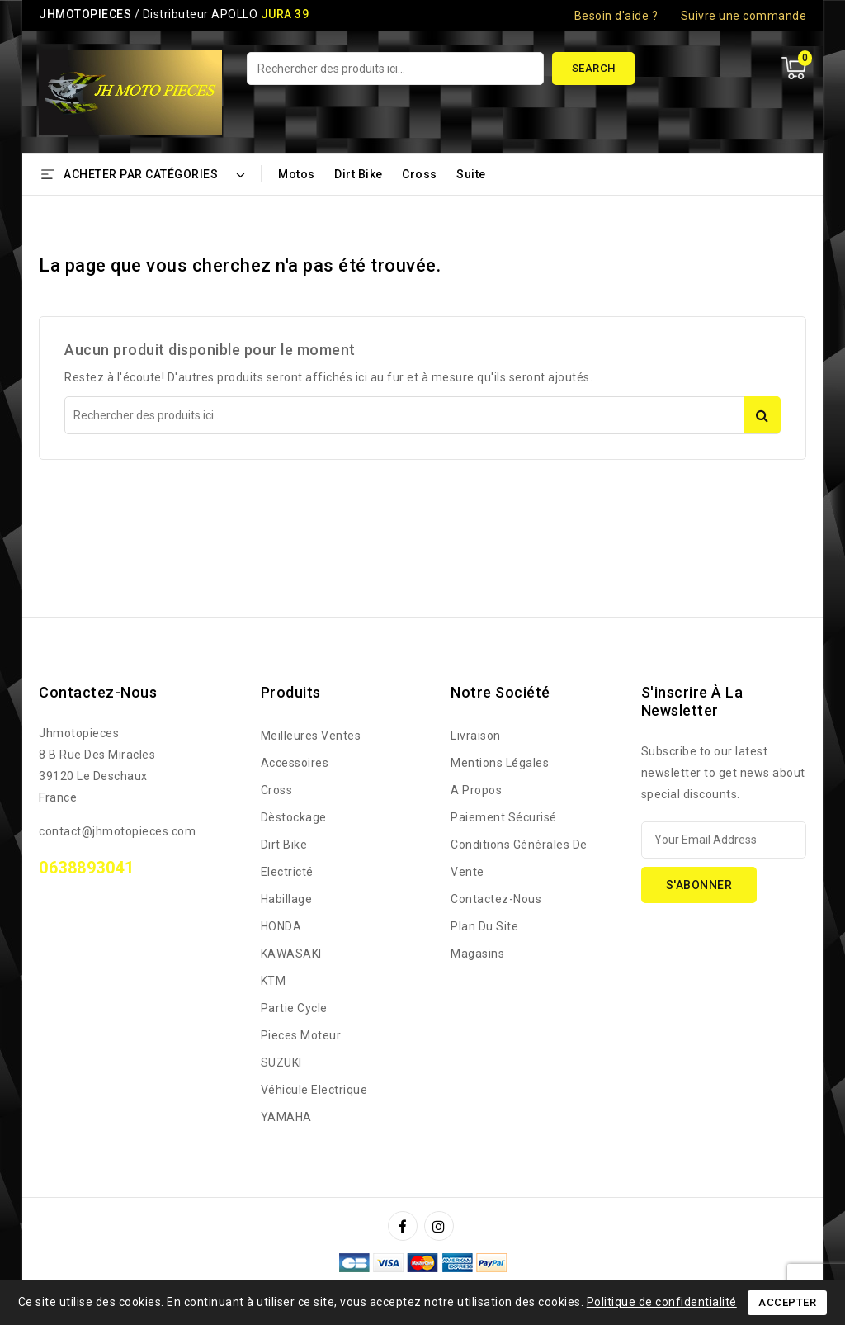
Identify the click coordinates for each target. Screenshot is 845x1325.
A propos (476, 790)
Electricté (287, 871)
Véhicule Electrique (314, 1089)
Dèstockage (294, 817)
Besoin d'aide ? (616, 15)
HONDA (281, 926)
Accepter (787, 1302)
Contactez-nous (98, 692)
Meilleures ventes (311, 735)
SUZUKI (281, 1062)
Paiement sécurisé (504, 817)
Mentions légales (500, 762)
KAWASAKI (291, 953)
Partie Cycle (294, 1008)
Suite (471, 174)
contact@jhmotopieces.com (117, 831)
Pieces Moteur (301, 1035)
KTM (273, 980)
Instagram (441, 1226)
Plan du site (484, 926)
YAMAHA (286, 1117)
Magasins (477, 953)
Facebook (404, 1226)
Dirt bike (358, 174)
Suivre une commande (744, 15)
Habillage (287, 899)
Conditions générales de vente (519, 858)
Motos (296, 174)
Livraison (476, 735)
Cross (419, 174)
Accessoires (295, 762)
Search (594, 68)
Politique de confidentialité (662, 1301)
